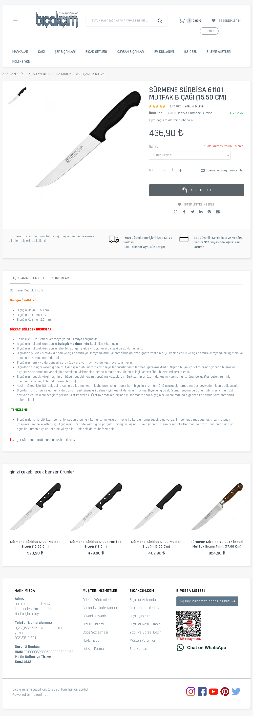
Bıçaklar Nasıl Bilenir (145, 624)
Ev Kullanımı (164, 51)
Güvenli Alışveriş (94, 616)
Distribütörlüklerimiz (145, 608)
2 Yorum (175, 106)
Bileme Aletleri (219, 51)
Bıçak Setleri (96, 51)
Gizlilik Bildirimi (93, 624)
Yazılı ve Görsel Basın (146, 632)
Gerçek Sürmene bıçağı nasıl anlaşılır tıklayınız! (44, 440)
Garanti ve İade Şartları (100, 608)
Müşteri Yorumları (143, 640)
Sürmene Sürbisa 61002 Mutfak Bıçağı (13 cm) (95, 544)
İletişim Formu (93, 649)
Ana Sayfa (10, 74)
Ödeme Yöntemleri (97, 600)
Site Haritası (139, 649)
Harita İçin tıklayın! (28, 614)
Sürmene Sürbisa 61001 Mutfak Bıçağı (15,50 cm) (35, 544)
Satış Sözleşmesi (95, 632)
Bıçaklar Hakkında (143, 600)
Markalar (20, 51)
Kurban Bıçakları (131, 51)
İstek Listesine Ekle (199, 204)
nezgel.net (40, 694)
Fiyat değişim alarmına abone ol (171, 120)
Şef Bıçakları (65, 51)
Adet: (152, 170)
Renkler (154, 146)
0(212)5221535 (26, 628)
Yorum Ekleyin (195, 106)
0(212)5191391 (25, 637)
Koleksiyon (21, 61)
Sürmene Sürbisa (200, 113)
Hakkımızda (91, 640)
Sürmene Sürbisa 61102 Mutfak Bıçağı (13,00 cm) (156, 544)
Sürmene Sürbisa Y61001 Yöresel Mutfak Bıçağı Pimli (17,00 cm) (216, 544)
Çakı (41, 51)
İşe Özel (190, 51)
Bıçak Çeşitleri (140, 616)
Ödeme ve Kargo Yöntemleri (225, 170)
